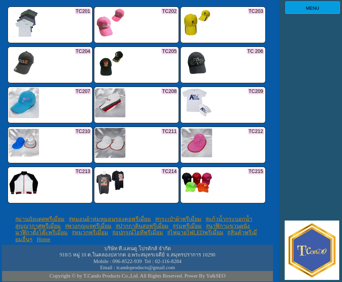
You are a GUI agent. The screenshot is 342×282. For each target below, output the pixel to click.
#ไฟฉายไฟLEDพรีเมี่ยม (195, 232)
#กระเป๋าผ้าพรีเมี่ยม (178, 219)
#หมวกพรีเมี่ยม (90, 232)
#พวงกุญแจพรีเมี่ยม (88, 226)
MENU (312, 8)
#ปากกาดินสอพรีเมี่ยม (142, 226)
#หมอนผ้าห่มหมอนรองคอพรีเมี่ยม (110, 219)
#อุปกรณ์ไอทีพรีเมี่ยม (137, 232)
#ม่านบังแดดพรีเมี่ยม (40, 219)
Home (43, 239)
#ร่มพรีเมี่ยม (187, 226)
